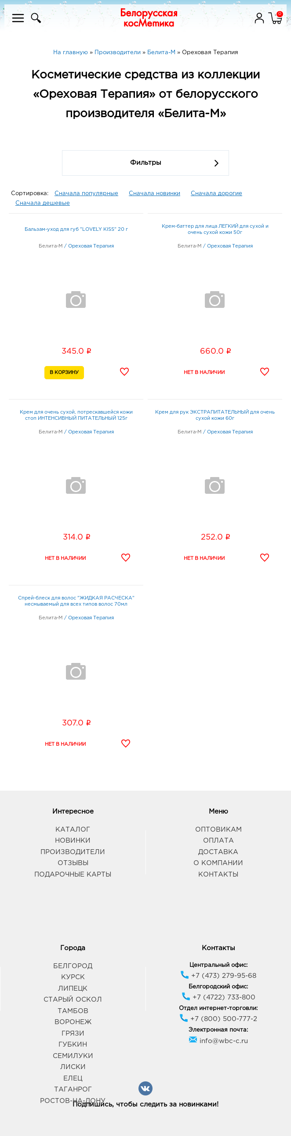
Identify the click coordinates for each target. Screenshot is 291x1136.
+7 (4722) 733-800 (218, 997)
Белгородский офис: (218, 986)
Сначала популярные (86, 193)
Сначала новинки (154, 193)
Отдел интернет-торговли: (218, 1008)
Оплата (218, 841)
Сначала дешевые (42, 203)
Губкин (72, 1044)
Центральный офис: (218, 965)
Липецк (72, 989)
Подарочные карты (72, 874)
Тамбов (73, 1011)
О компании (218, 863)
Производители (72, 852)
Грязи (73, 1033)
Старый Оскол (73, 1000)
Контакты (218, 874)
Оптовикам (218, 830)
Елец (72, 1078)
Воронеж (73, 1022)
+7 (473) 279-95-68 (218, 976)
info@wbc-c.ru (218, 1041)
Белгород (72, 966)
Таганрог (73, 1089)
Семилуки (73, 1056)
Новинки (73, 841)
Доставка (218, 852)
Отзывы (73, 863)
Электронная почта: (218, 1030)
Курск (73, 977)
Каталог (72, 830)
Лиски (73, 1067)
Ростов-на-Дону (72, 1101)
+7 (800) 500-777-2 (218, 1019)
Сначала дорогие (216, 193)
